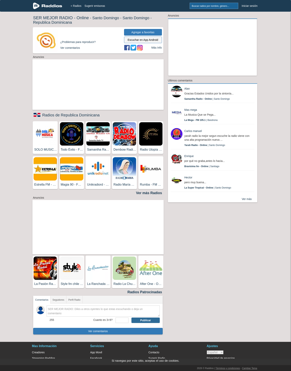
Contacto (154, 352)
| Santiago (202, 166)
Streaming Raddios (43, 358)
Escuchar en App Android (143, 39)
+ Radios (76, 5)
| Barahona (201, 120)
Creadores (38, 352)
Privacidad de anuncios (221, 358)
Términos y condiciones (227, 368)
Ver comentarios (98, 331)
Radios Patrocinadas (144, 292)
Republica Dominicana (52, 22)
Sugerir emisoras (94, 5)
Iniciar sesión (250, 5)
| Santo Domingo (207, 99)
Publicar (145, 320)
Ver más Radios (149, 193)
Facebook (96, 358)
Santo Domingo (105, 18)
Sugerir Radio (157, 358)
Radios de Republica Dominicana (71, 115)
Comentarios (41, 300)
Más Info (156, 47)
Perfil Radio (74, 300)
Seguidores (58, 300)
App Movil (96, 352)
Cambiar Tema (249, 368)
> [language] (215, 352)
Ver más (247, 199)
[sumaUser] (122, 320)
